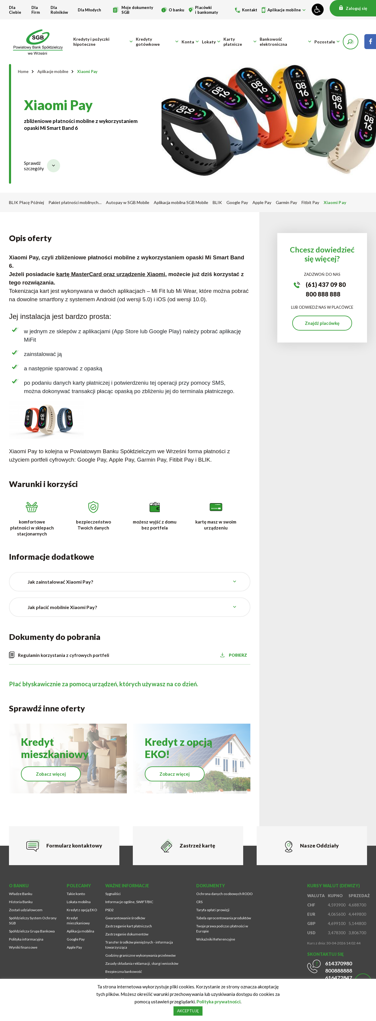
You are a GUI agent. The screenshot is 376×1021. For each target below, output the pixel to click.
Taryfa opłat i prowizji (212, 910)
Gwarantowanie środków (125, 918)
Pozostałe (324, 42)
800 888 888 (323, 294)
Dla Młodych (89, 9)
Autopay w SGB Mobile (127, 202)
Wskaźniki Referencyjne (215, 940)
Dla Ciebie (15, 10)
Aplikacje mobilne (284, 9)
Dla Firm (35, 10)
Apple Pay (261, 202)
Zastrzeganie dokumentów (126, 934)
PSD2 (109, 910)
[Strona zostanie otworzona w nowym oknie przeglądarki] (370, 41)
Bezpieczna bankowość (123, 972)
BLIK (217, 202)
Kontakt (249, 9)
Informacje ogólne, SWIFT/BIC (129, 902)
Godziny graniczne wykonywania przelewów (140, 956)
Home (23, 71)
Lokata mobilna (79, 902)
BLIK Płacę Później (26, 202)
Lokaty (209, 42)
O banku (176, 9)
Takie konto (76, 894)
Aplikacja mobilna (80, 931)
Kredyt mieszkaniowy (78, 921)
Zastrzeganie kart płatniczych (128, 926)
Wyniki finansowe (23, 948)
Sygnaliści (113, 894)
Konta (188, 42)
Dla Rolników (59, 10)
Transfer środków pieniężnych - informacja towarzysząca (139, 945)
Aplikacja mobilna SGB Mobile (181, 202)
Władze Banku (20, 894)
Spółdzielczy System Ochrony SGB (33, 921)
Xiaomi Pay (87, 71)
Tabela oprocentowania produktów (223, 918)
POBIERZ (239, 655)
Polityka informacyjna (26, 940)
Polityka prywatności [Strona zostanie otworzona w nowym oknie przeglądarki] (218, 1001)
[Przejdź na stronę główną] (39, 41)
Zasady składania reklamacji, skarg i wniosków (141, 964)
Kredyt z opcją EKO (82, 910)
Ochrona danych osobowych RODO (224, 894)
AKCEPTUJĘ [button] (188, 1010)
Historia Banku (21, 902)
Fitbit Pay (310, 202)
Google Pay (237, 202)
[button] (350, 42)
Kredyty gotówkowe (148, 42)
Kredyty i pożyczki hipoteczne (91, 42)
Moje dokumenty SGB (137, 10)
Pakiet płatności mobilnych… (74, 202)
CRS (199, 902)
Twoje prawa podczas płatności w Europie (222, 929)
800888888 (338, 971)
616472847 (338, 978)
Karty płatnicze (232, 42)
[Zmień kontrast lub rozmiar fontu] (318, 10)
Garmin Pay (286, 202)
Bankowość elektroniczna (273, 42)
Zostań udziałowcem (25, 910)
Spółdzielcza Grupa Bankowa (32, 931)
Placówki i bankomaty (206, 10)
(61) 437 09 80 (326, 284)
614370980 (338, 964)
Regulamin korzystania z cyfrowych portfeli (63, 655)
